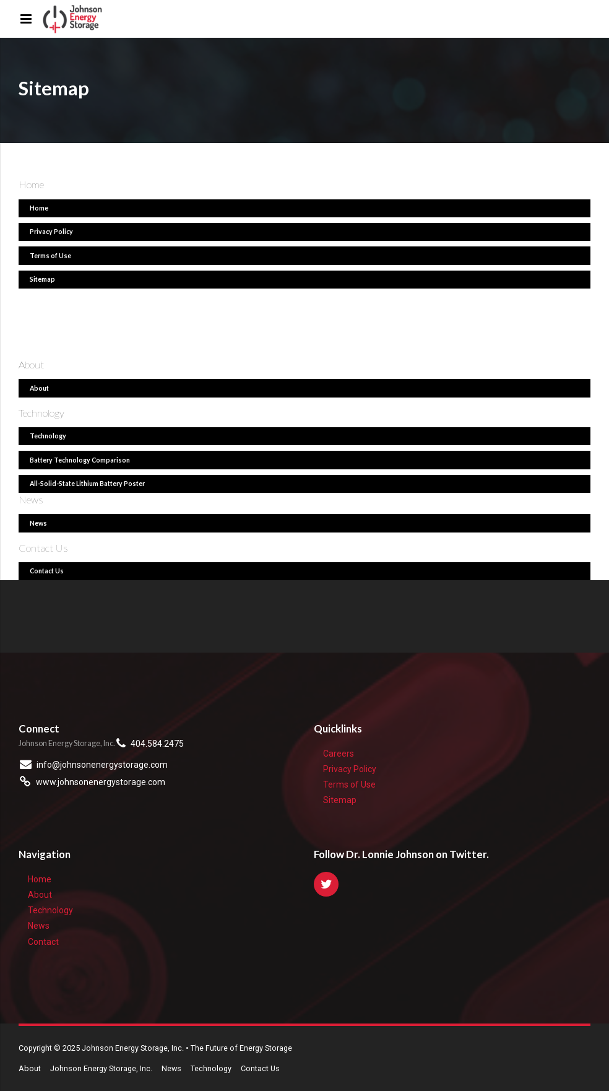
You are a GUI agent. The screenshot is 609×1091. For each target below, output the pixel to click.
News (39, 926)
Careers (338, 753)
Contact (43, 942)
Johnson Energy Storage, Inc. (101, 1068)
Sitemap (339, 800)
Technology (50, 910)
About (40, 895)
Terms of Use (349, 784)
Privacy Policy (349, 769)
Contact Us (260, 1068)
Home (39, 879)
